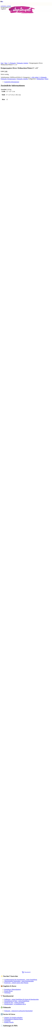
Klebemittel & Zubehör (10, 935)
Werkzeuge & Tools (9, 936)
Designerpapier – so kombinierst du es (15, 903)
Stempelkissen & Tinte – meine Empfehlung (16, 900)
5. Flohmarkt (42, 26)
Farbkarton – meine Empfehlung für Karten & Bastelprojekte (21, 898)
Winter (46, 28)
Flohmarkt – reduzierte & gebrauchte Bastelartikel (18, 910)
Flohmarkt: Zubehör (22, 28)
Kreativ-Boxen (8, 890)
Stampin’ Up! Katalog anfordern (13, 916)
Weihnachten (40, 28)
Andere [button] (3, 1011)
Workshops (7, 891)
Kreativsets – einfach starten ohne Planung (16, 881)
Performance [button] (4, 985)
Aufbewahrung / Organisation (12, 938)
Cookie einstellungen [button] (7, 948)
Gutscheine (7, 919)
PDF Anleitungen (9, 928)
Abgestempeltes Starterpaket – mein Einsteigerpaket (19, 880)
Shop (5, 12)
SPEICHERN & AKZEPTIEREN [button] (10, 1025)
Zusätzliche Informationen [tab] (11, 30)
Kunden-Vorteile (9, 921)
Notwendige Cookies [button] (7, 1017)
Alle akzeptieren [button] (17, 948)
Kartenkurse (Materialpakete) (12, 888)
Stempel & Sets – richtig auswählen (14, 901)
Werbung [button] (3, 1001)
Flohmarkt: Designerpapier (8, 28)
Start (2, 12)
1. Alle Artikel (34, 26)
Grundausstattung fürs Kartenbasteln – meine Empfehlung (20, 878)
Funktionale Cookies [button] (6, 977)
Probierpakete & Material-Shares (13, 918)
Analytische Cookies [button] (6, 993)
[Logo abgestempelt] (22, 13)
